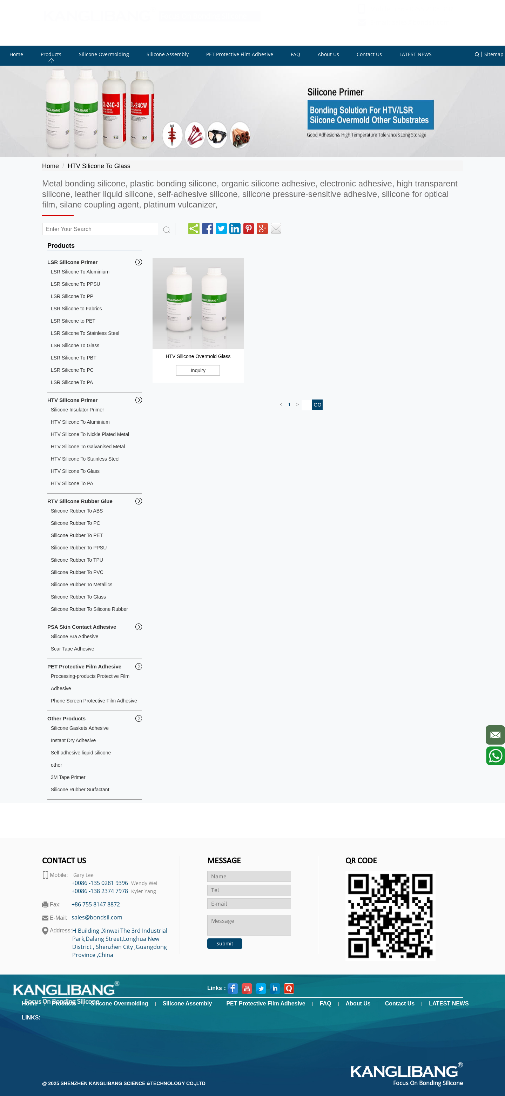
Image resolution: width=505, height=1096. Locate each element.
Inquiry (198, 370)
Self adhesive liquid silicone (81, 752)
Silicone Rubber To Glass (78, 597)
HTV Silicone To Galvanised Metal (88, 446)
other (56, 765)
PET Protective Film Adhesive (84, 666)
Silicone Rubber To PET (77, 535)
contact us (64, 861)
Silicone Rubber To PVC (77, 572)
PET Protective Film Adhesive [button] (239, 54)
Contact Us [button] (369, 54)
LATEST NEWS (449, 1003)
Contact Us (400, 1003)
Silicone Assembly (187, 1003)
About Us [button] (328, 54)
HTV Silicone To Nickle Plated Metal (90, 434)
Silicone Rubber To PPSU (79, 547)
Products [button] (51, 54)
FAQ (325, 1003)
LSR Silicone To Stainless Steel (85, 333)
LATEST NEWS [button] (415, 54)
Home (50, 166)
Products (64, 1003)
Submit (224, 943)
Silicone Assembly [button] (168, 54)
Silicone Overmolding (119, 1003)
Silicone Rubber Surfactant (80, 789)
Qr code (361, 861)
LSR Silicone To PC (72, 370)
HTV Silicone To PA (72, 483)
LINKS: (31, 1018)
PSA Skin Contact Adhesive (81, 627)
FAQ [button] (295, 54)
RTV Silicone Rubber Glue (80, 501)
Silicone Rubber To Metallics (82, 584)
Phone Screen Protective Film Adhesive (94, 701)
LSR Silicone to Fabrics (76, 308)
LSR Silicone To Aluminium (80, 272)
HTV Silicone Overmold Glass (198, 356)
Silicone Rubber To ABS (77, 511)
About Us (358, 1003)
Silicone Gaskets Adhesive (80, 728)
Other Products (66, 718)
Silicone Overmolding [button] (104, 54)
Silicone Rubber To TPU (77, 560)
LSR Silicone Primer (72, 262)
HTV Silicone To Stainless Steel (85, 459)
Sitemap (494, 54)
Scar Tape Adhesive (72, 649)
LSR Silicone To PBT (73, 358)
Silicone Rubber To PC (75, 523)
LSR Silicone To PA (72, 382)
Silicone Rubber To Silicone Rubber (89, 609)
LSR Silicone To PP (72, 296)
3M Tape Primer (68, 777)
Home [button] (16, 54)
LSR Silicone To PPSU (75, 284)
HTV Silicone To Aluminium (80, 422)
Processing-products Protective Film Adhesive (90, 682)
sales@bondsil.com (421, 29)
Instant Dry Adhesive (73, 740)
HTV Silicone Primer (72, 400)
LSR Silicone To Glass (75, 345)
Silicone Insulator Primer (77, 409)
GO (318, 405)
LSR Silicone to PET (73, 321)
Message (224, 861)
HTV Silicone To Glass (99, 166)
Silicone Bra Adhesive (74, 636)
